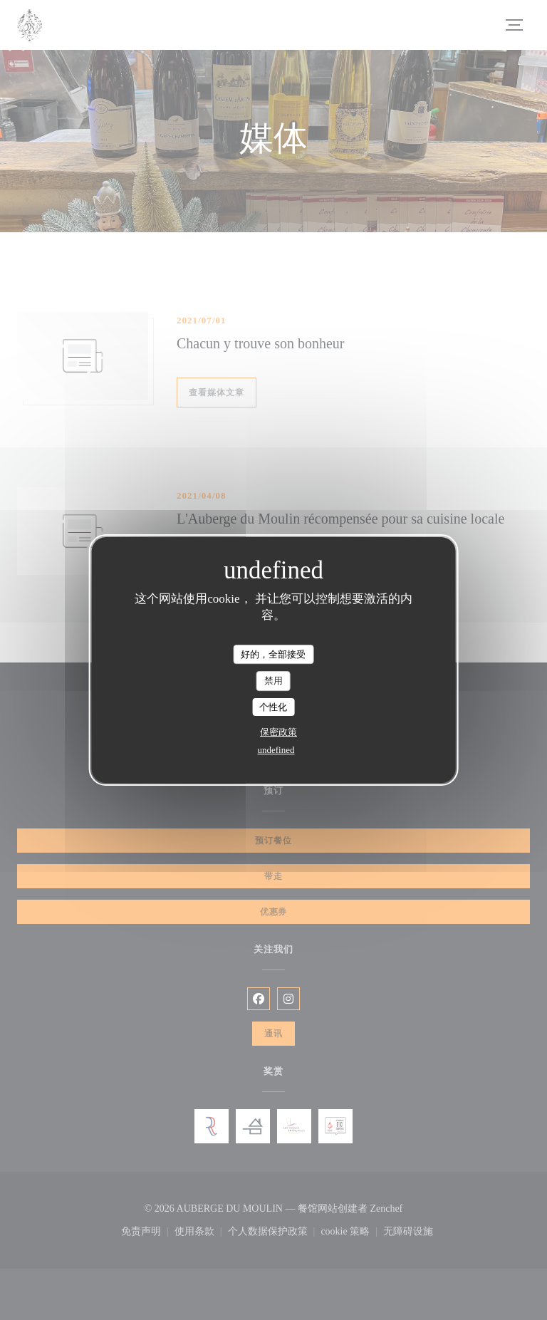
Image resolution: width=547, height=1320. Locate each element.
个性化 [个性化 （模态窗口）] (273, 707)
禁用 (273, 680)
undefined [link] (276, 749)
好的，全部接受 (273, 654)
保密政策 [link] (278, 732)
